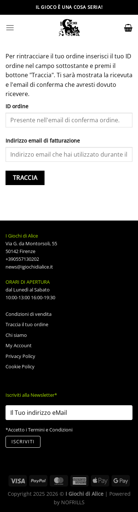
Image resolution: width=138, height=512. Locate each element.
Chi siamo (16, 335)
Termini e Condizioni (50, 429)
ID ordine (17, 106)
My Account (19, 345)
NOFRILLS (73, 502)
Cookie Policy (20, 366)
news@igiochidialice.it (29, 266)
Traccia (25, 178)
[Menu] (10, 27)
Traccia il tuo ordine (27, 324)
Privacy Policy (20, 356)
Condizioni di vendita (29, 314)
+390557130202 (22, 259)
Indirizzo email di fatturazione (43, 140)
